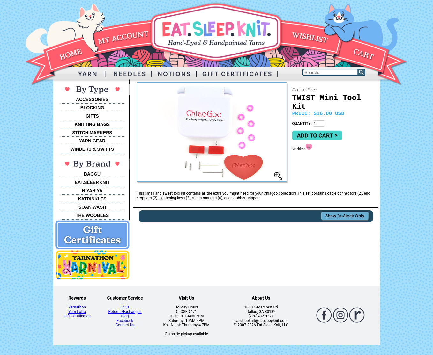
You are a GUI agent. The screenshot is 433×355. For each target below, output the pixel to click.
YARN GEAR (92, 140)
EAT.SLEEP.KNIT (92, 182)
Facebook (125, 320)
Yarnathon (77, 307)
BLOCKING (92, 107)
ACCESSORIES (92, 99)
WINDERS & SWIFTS (92, 149)
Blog (125, 316)
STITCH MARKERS (92, 132)
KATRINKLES (92, 198)
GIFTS (92, 116)
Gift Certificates (77, 316)
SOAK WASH (92, 207)
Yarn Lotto (77, 311)
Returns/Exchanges (125, 311)
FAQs (125, 307)
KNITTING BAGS (92, 124)
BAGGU (92, 174)
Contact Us (125, 325)
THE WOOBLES (92, 215)
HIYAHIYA (92, 190)
